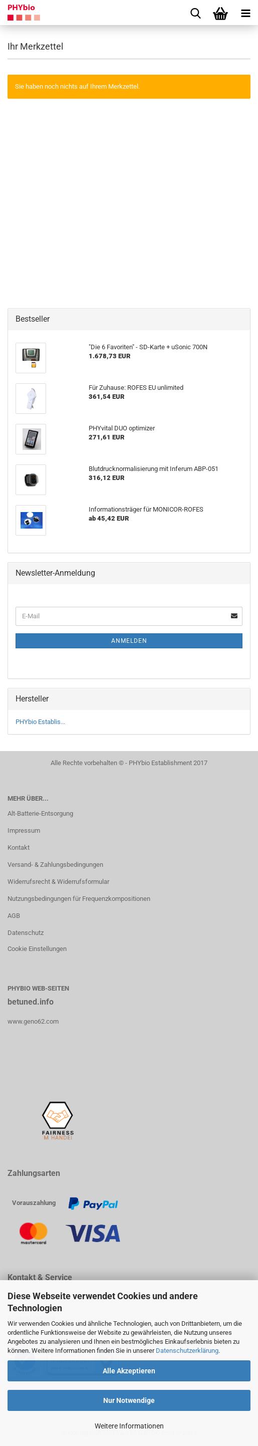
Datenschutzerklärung (187, 1350)
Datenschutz (26, 932)
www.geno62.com (33, 1021)
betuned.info (31, 1002)
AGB (14, 915)
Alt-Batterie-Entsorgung (40, 813)
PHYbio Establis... (40, 722)
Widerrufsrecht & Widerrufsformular (58, 881)
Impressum (24, 830)
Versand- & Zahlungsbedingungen (55, 864)
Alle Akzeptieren (129, 1371)
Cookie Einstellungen (37, 948)
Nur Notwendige (129, 1400)
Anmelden (129, 640)
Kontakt (19, 847)
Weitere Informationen (129, 1426)
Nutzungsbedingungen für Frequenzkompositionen (79, 898)
